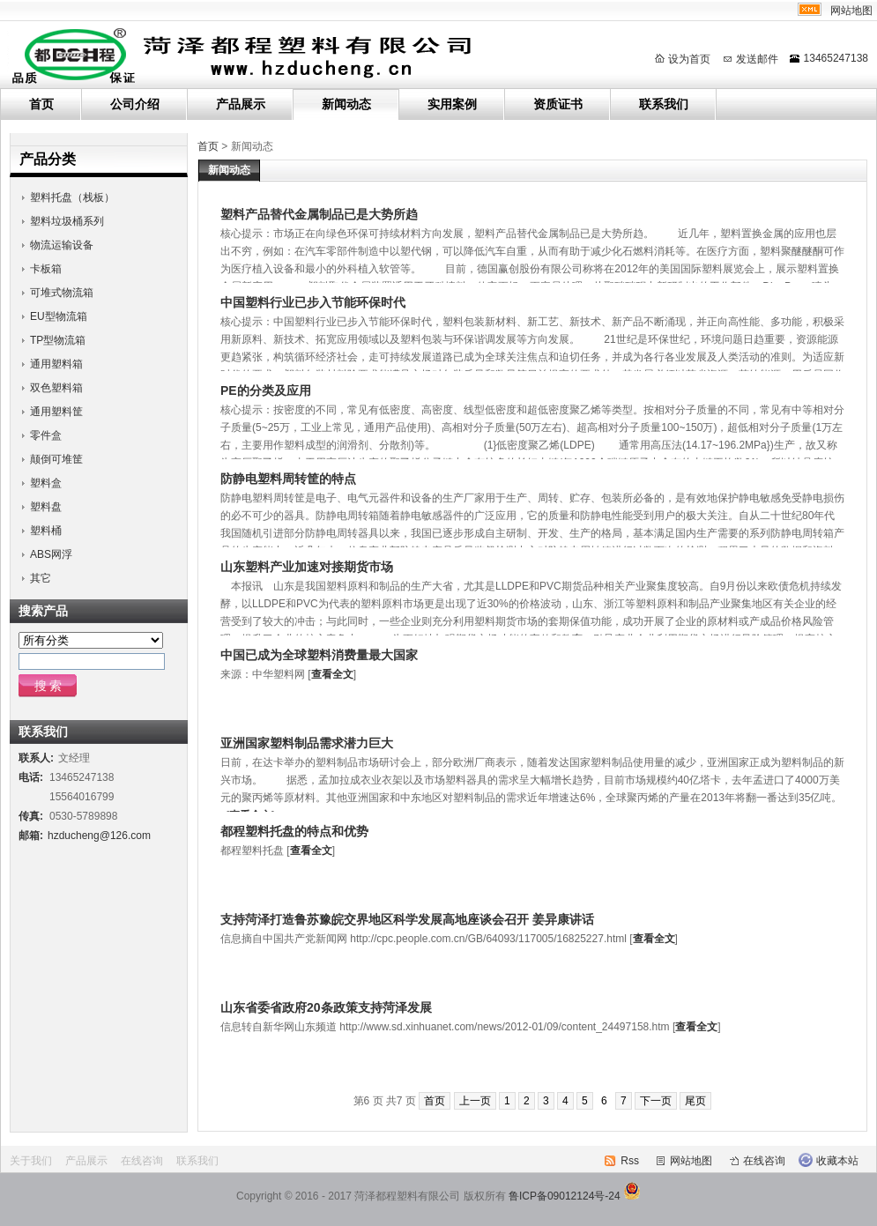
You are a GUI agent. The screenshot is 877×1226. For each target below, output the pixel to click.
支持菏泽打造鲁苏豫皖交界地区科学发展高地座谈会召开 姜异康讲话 (407, 919)
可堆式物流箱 (61, 292)
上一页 (475, 1101)
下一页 (656, 1101)
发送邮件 (757, 59)
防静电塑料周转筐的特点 (288, 479)
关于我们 (31, 1161)
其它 (40, 578)
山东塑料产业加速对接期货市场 (306, 567)
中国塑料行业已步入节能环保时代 (312, 302)
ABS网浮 (51, 554)
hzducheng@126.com (99, 835)
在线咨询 (142, 1161)
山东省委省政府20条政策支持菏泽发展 (326, 1007)
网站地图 (851, 10)
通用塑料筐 (56, 411)
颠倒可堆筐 (56, 459)
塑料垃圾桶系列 (67, 221)
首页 (41, 104)
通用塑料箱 (56, 364)
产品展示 (240, 104)
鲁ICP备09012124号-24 (565, 1196)
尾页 (695, 1101)
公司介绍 (135, 104)
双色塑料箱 (56, 388)
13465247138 (836, 58)
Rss (630, 1161)
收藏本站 (837, 1161)
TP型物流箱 (57, 340)
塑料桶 (46, 530)
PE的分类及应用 (265, 390)
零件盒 (46, 435)
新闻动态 (346, 104)
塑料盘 (46, 507)
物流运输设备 (61, 245)
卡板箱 (46, 269)
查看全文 (332, 674)
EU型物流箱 (58, 316)
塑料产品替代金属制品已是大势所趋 (319, 214)
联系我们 (663, 104)
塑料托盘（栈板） (72, 197)
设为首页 (689, 59)
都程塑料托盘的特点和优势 (294, 831)
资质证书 (558, 104)
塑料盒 (46, 483)
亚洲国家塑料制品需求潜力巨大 (306, 743)
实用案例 (452, 104)
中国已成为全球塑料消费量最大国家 (319, 655)
